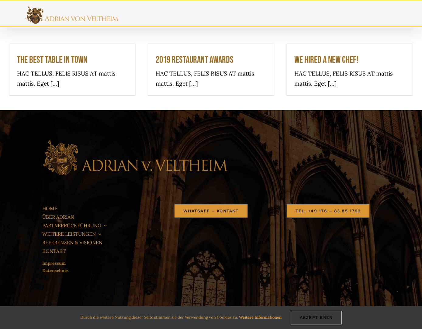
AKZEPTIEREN (316, 317)
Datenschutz (55, 270)
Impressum (54, 263)
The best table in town (52, 59)
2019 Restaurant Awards (194, 59)
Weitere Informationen (260, 317)
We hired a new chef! (326, 59)
